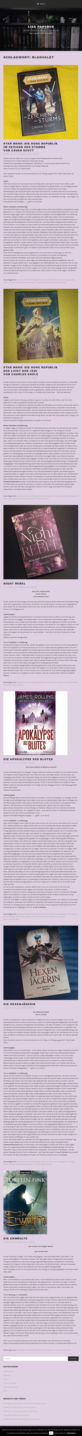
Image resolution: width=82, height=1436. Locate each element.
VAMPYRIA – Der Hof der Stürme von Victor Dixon (20, 1411)
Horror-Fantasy (9, 1164)
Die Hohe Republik (55, 280)
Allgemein (6, 1375)
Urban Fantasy (17, 685)
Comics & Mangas (9, 1383)
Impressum (71, 1433)
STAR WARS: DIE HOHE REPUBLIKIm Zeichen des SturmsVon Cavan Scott (30, 147)
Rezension (14, 282)
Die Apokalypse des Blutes (13, 917)
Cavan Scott (42, 280)
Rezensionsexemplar (27, 282)
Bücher (36, 154)
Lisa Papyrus (41, 26)
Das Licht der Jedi (56, 496)
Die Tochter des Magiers (44, 1350)
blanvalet (19, 280)
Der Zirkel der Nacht (45, 1162)
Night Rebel (73, 682)
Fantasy (40, 682)
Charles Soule (43, 496)
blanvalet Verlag (30, 280)
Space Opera (53, 282)
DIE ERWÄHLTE (15, 1238)
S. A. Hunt (36, 1164)
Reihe (5, 1391)
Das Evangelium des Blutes (66, 914)
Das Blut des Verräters (46, 914)
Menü (42, 4)
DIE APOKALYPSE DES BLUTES (28, 759)
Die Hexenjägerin (60, 1162)
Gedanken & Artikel (10, 1387)
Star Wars (62, 282)
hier (26, 202)
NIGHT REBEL (14, 583)
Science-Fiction (42, 282)
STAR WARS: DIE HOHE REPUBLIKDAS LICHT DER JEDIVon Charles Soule (30, 371)
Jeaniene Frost (62, 682)
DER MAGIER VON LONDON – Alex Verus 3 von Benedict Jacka (24, 1403)
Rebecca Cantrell (49, 917)
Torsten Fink (66, 1350)
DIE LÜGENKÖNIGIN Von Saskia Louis (16, 1415)
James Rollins (36, 917)
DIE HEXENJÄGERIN (19, 1004)
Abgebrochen (8, 1371)
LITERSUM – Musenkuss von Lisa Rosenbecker (19, 1407)
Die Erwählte (29, 1350)
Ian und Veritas (50, 682)
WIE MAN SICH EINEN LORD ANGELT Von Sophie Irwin (21, 1419)
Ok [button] (51, 1433)
